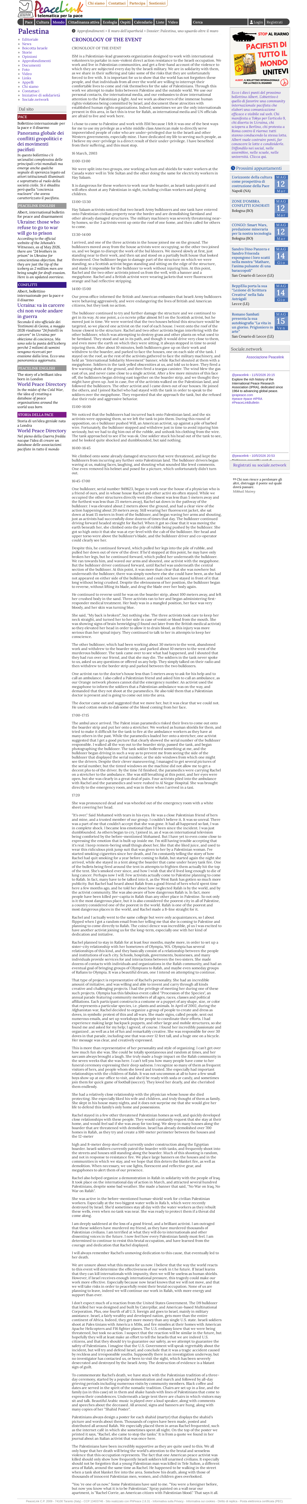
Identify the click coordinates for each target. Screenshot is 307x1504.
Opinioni (29, 56)
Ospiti (125, 22)
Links (26, 78)
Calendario (143, 22)
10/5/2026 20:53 (263, 455)
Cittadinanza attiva (83, 22)
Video (173, 22)
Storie (27, 52)
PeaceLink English (36, 205)
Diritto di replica (227, 1501)
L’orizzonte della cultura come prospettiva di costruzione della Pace (252, 181)
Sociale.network (35, 99)
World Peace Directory (41, 384)
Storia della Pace (35, 414)
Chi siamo (96, 3)
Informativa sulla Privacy (168, 1501)
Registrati (275, 22)
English (185, 22)
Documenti (31, 65)
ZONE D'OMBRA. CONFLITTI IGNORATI (251, 203)
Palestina (33, 31)
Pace (29, 22)
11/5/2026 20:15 (263, 375)
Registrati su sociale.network (259, 465)
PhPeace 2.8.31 (140, 1501)
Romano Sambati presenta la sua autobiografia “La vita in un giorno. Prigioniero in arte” (252, 323)
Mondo (58, 22)
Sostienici (157, 3)
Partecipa (137, 3)
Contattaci (117, 3)
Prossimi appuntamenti (259, 168)
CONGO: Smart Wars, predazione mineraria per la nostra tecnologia (251, 229)
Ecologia (110, 22)
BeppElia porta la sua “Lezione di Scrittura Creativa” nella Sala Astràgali (249, 292)
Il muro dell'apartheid (125, 31)
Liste (160, 22)
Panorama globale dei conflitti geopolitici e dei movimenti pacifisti (40, 141)
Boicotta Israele (35, 48)
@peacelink (240, 375)
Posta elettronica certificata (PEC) (261, 1501)
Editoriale (30, 39)
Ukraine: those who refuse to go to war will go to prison (38, 227)
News (26, 44)
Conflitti (27, 284)
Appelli (28, 82)
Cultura (42, 22)
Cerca (198, 22)
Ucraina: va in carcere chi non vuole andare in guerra (40, 310)
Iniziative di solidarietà (41, 95)
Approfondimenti (36, 60)
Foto (25, 69)
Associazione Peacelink (265, 357)
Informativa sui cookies (200, 1501)
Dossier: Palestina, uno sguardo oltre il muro (182, 31)
